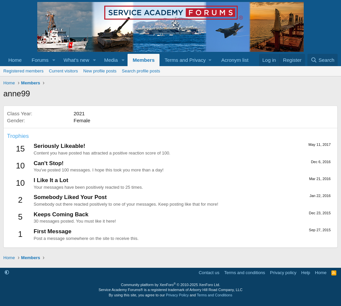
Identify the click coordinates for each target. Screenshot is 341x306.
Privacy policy (283, 272)
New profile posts (100, 70)
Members (144, 60)
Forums (40, 60)
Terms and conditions (244, 272)
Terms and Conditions (214, 295)
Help (305, 272)
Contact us (209, 272)
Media (111, 60)
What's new (76, 60)
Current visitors (63, 70)
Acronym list (234, 60)
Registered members (23, 70)
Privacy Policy (177, 295)
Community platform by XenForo (170, 285)
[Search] (322, 60)
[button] (54, 60)
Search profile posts (141, 70)
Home (15, 60)
